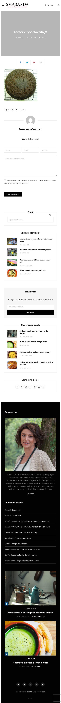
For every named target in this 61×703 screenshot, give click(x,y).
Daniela (7, 532)
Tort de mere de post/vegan (21, 538)
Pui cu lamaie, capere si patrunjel (33, 271)
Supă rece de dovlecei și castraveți (24, 532)
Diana (7, 538)
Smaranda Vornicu (25, 37)
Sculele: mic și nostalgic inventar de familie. (30, 612)
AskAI (6, 555)
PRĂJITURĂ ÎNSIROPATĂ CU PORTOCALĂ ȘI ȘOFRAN (30, 527)
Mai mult (30, 494)
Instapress (8, 549)
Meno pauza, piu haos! (19, 544)
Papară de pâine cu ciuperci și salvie (27, 549)
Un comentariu (37, 666)
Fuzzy (6, 544)
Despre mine (16, 510)
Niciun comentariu (38, 616)
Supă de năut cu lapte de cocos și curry (35, 352)
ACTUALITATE (31, 659)
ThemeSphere (27, 692)
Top (30, 698)
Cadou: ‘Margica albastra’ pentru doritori (35, 521)
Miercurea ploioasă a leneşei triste (33, 342)
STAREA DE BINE (31, 609)
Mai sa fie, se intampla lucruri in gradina (36, 250)
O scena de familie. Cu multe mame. (24, 555)
